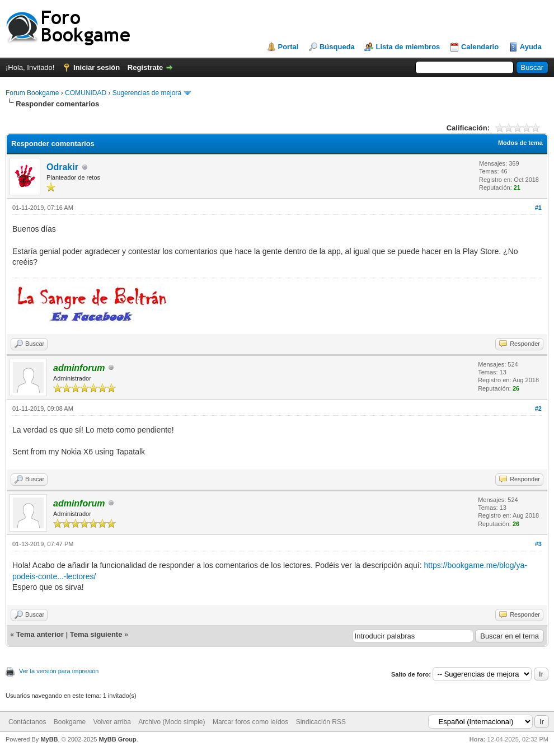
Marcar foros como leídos (250, 722)
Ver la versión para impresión (58, 671)
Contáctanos (27, 722)
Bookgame (70, 722)
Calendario (480, 47)
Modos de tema (520, 142)
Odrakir (62, 167)
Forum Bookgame (32, 93)
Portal (288, 47)
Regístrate (145, 67)
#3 (538, 544)
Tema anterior (40, 634)
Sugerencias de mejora (146, 93)
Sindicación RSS (321, 722)
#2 (538, 408)
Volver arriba (111, 722)
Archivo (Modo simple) (171, 722)
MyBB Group (117, 739)
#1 (538, 207)
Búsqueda (337, 47)
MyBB (49, 739)
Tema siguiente (96, 634)
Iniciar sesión (96, 67)
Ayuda (531, 47)
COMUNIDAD (85, 93)
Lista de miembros (407, 47)
